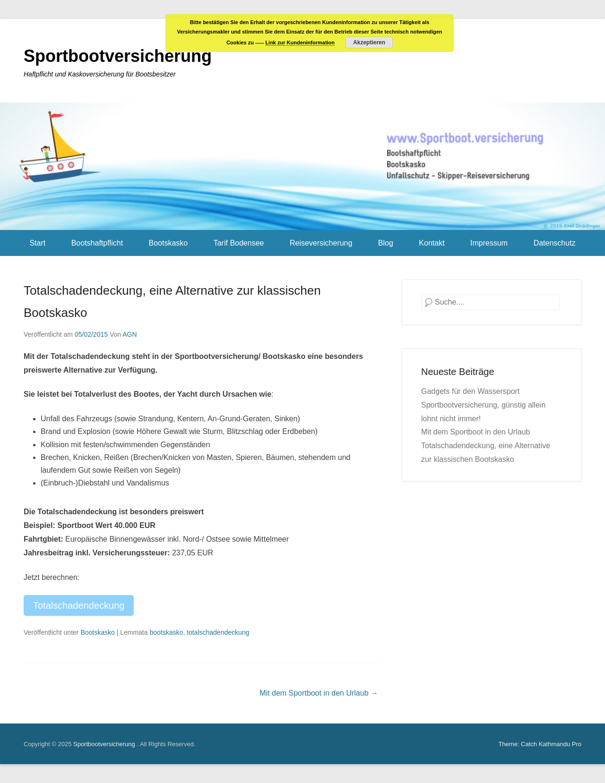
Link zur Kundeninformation (300, 42)
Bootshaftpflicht (97, 243)
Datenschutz (555, 243)
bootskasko (166, 632)
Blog (385, 243)
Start (37, 243)
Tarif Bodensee (239, 243)
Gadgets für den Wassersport (470, 391)
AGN (129, 334)
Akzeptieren (369, 42)
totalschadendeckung (218, 632)
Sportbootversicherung (118, 56)
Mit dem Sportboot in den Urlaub (318, 693)
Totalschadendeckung (78, 605)
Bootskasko (168, 243)
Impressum (489, 243)
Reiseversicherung (321, 243)
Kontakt (431, 243)
